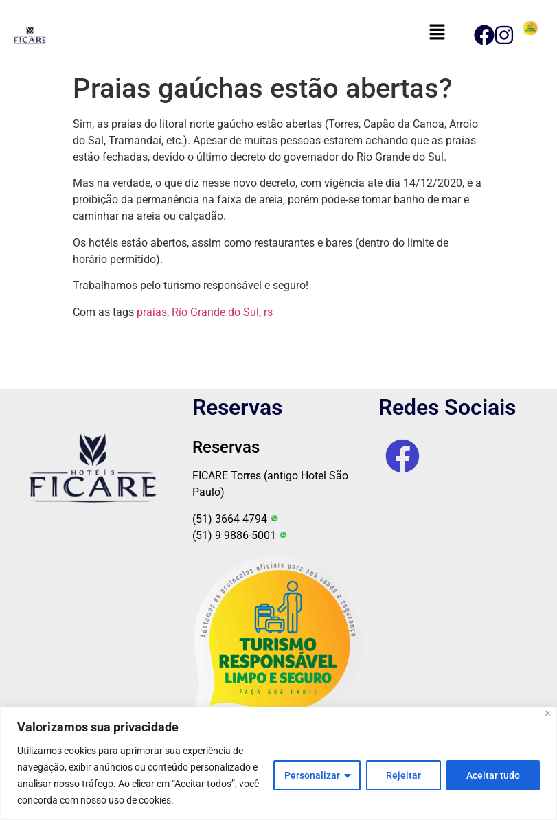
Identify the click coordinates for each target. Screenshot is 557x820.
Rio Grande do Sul (215, 312)
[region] (278, 763)
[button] (437, 33)
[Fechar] (548, 713)
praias (152, 312)
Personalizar (312, 775)
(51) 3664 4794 (235, 518)
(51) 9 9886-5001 (240, 535)
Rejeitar (403, 775)
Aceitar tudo (493, 775)
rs (268, 312)
